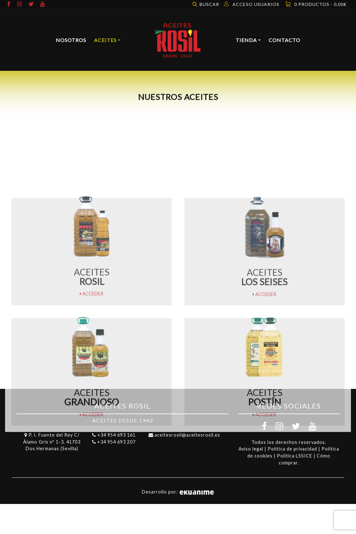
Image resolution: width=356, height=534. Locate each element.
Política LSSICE (294, 455)
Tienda (246, 40)
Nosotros (71, 40)
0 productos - (320, 4)
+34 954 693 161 (116, 435)
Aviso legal (250, 448)
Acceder (91, 311)
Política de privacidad (292, 448)
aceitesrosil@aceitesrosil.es (187, 435)
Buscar (209, 4)
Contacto (284, 40)
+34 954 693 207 (116, 442)
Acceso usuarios (255, 4)
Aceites (105, 40)
